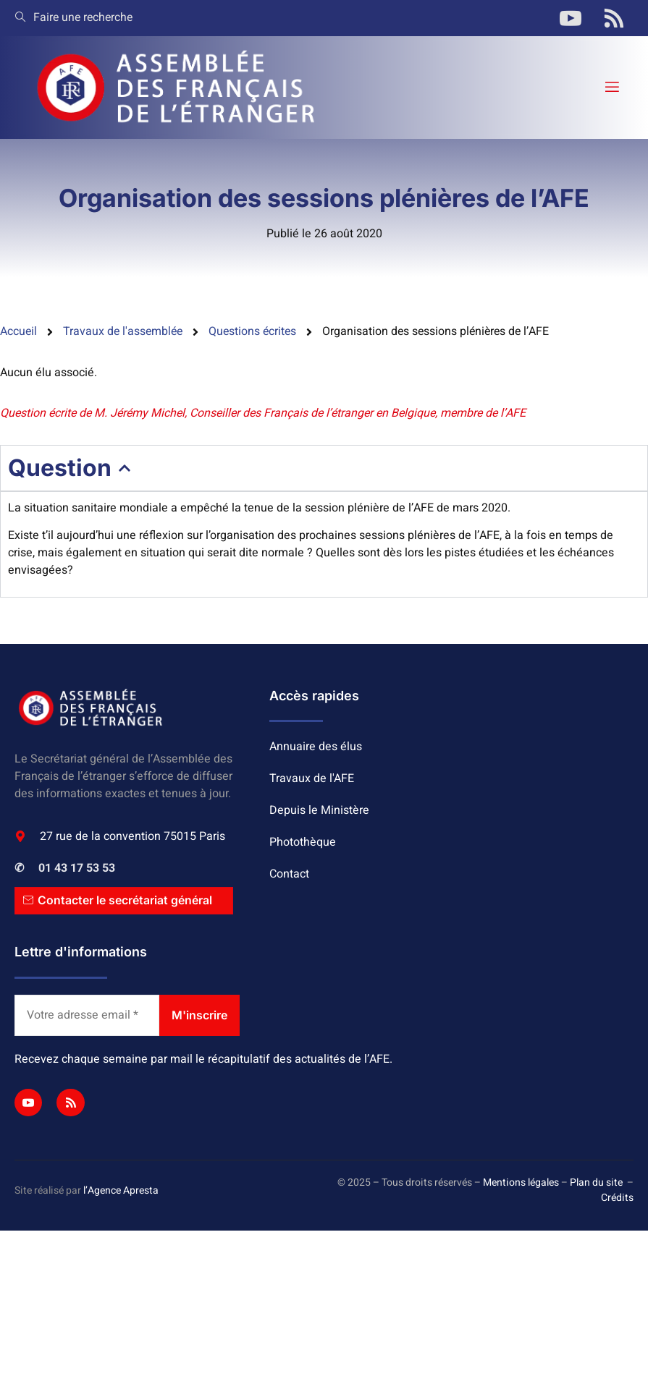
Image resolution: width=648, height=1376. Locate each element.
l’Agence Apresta (121, 1190)
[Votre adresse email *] (86, 1016)
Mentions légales (521, 1182)
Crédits (617, 1197)
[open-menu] (611, 87)
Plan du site (596, 1182)
